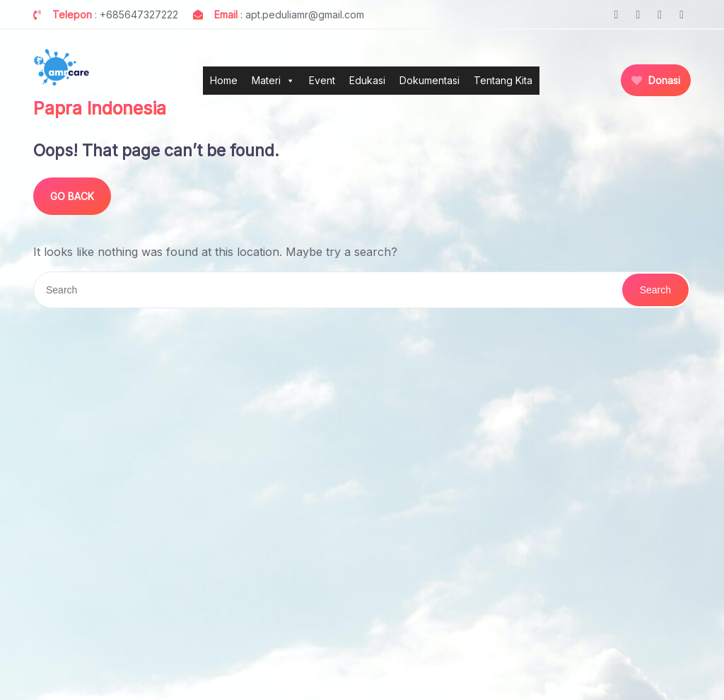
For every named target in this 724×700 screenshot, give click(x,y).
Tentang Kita (503, 80)
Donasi (655, 80)
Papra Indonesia (99, 108)
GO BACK (72, 196)
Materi (273, 80)
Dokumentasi (429, 80)
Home (224, 80)
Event (322, 80)
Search (655, 290)
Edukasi (367, 80)
